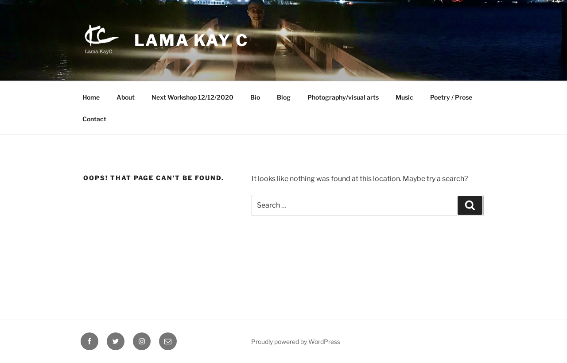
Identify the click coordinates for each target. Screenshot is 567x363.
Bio (255, 97)
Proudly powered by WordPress (295, 341)
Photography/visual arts (343, 97)
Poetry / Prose (451, 97)
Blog (284, 97)
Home (91, 97)
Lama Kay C (191, 40)
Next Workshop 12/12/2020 (192, 97)
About (126, 97)
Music (404, 97)
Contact (94, 119)
